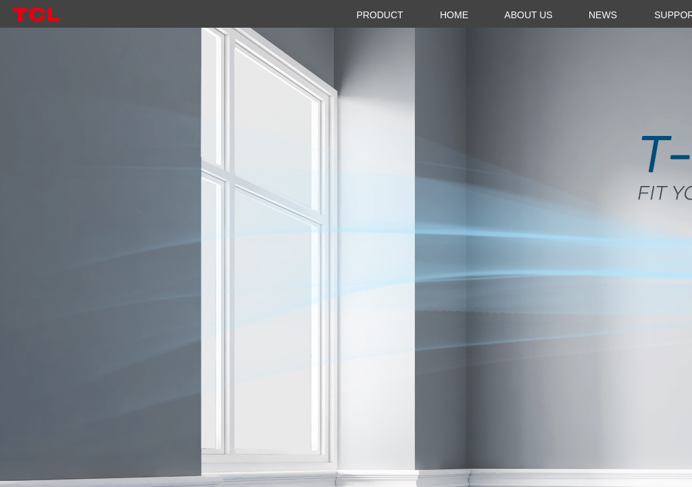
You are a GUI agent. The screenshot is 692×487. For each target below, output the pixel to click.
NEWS (603, 14)
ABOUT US (528, 14)
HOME (454, 14)
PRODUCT (379, 14)
